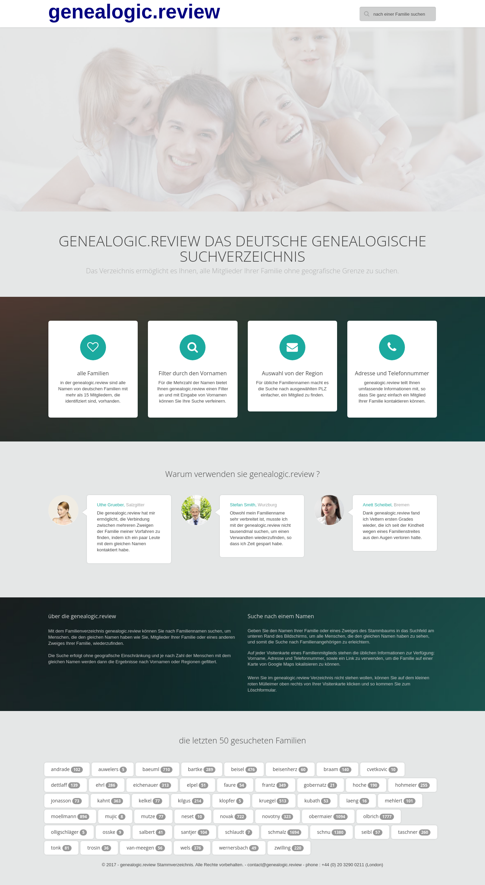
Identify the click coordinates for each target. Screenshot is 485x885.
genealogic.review (134, 12)
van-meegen (146, 847)
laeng (357, 800)
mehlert (400, 800)
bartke (202, 769)
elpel (197, 785)
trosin (99, 847)
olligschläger (69, 832)
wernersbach (239, 847)
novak (233, 816)
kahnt (110, 800)
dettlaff (65, 785)
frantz (275, 785)
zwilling (289, 847)
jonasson (66, 800)
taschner (414, 832)
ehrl (107, 785)
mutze (153, 816)
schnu (331, 832)
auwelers (112, 769)
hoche (366, 785)
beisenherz (290, 769)
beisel (244, 769)
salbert (152, 832)
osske (113, 832)
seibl (372, 832)
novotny (277, 816)
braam (337, 769)
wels (192, 847)
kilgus (191, 800)
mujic (115, 816)
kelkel (150, 800)
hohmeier (412, 785)
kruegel (274, 800)
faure (235, 785)
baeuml (157, 769)
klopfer (231, 800)
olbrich (378, 816)
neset (192, 816)
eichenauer (152, 785)
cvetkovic (382, 769)
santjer (195, 832)
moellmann (70, 816)
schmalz (284, 832)
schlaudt (238, 832)
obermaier (328, 816)
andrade (67, 769)
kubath (317, 800)
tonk (61, 847)
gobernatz (320, 785)
